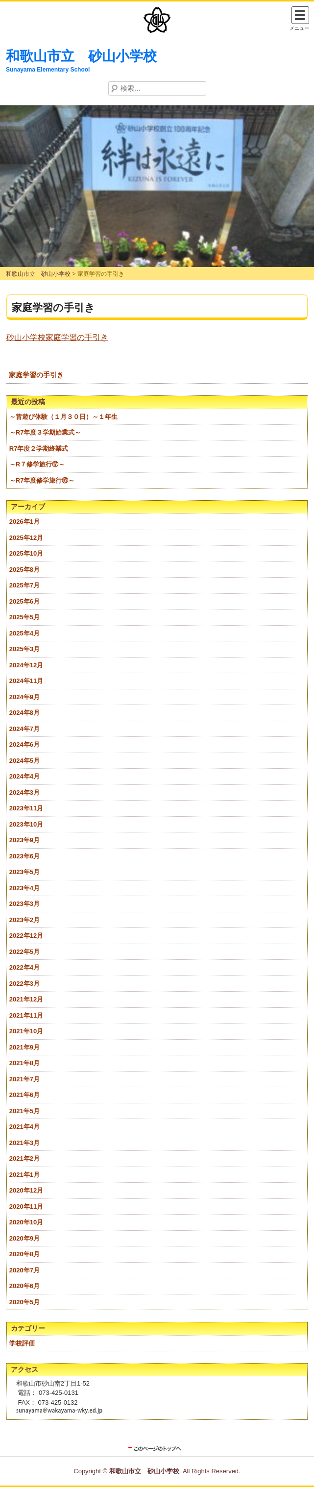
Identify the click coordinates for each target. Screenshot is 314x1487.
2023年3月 (24, 903)
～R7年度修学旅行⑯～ (42, 480)
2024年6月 (24, 744)
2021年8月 (24, 1063)
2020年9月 (24, 1238)
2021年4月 (24, 1126)
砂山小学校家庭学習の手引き (57, 337)
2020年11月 (26, 1206)
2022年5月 (24, 951)
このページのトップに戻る (157, 1449)
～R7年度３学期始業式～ (45, 432)
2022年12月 (26, 935)
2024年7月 (24, 728)
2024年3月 (24, 792)
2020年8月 (24, 1254)
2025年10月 (26, 553)
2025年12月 (26, 537)
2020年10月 (26, 1222)
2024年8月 (24, 712)
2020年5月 (24, 1302)
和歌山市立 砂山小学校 (81, 56)
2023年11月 (26, 808)
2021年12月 (26, 999)
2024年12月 (26, 665)
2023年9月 (24, 840)
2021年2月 (24, 1158)
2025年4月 (24, 633)
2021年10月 (26, 1031)
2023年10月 (26, 824)
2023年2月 (24, 920)
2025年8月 (24, 569)
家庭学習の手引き (36, 375)
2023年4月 (24, 888)
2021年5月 (24, 1111)
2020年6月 (24, 1286)
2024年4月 (24, 776)
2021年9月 (24, 1047)
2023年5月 (24, 872)
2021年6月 (24, 1094)
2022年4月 (24, 967)
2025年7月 (24, 585)
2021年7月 (24, 1079)
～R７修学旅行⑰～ (37, 464)
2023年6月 (24, 856)
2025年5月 (24, 617)
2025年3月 (24, 649)
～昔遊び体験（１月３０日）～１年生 (63, 416)
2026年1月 (24, 521)
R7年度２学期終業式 (39, 448)
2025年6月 (24, 601)
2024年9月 (24, 697)
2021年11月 (26, 1015)
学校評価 (22, 1343)
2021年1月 (24, 1174)
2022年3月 (24, 983)
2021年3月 (24, 1142)
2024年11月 (26, 680)
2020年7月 (24, 1270)
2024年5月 (24, 760)
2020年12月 (26, 1190)
